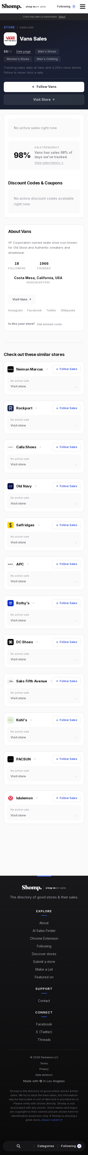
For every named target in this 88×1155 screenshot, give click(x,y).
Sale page (23, 51)
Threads (44, 1040)
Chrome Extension (44, 938)
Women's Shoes (18, 59)
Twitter (51, 310)
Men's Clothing (47, 59)
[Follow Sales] (44, 87)
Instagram (15, 310)
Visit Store (44, 99)
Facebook (34, 310)
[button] (83, 6)
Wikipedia (68, 310)
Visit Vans (21, 299)
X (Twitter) (44, 1032)
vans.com (27, 27)
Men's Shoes (47, 51)
